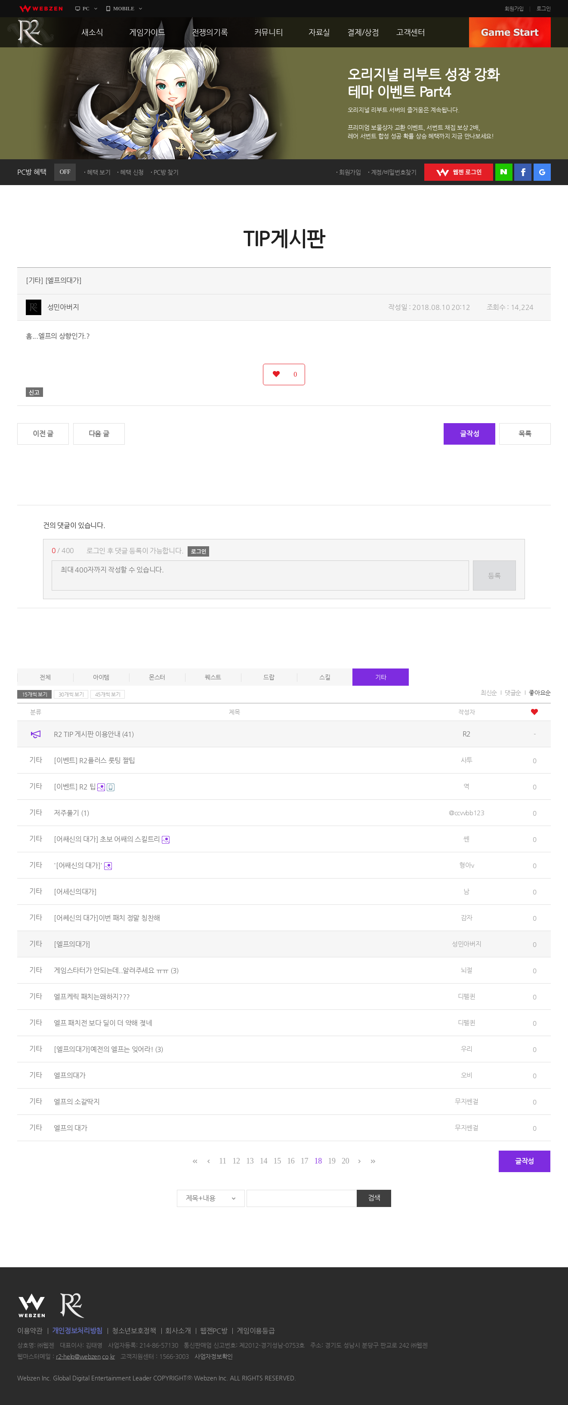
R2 (30, 32)
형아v (466, 865)
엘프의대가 (70, 1075)
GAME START (510, 32)
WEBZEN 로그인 (458, 172)
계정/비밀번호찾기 (394, 172)
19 (331, 1161)
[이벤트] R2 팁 (84, 787)
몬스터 (157, 677)
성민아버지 (63, 307)
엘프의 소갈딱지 (77, 1102)
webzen (40, 8)
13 (249, 1161)
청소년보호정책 (134, 1331)
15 (277, 1161)
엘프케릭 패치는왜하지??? (92, 997)
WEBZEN (31, 1305)
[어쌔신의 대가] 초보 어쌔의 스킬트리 (111, 839)
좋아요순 (540, 692)
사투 (466, 760)
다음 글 (99, 434)
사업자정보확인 (213, 1356)
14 (263, 1161)
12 (236, 1161)
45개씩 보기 (107, 694)
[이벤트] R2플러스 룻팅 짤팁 (94, 760)
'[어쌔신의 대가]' (82, 865)
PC (86, 9)
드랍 (268, 677)
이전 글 (43, 434)
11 (222, 1161)
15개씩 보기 (34, 694)
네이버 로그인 (503, 172)
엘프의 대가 (70, 1128)
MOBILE (123, 9)
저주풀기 (71, 813)
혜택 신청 (132, 172)
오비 (466, 1075)
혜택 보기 (99, 172)
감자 (466, 917)
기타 (380, 677)
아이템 (101, 677)
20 (345, 1161)
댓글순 (513, 692)
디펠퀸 (466, 996)
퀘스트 (213, 677)
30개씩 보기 (71, 694)
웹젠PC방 (214, 1331)
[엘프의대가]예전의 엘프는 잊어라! (108, 1049)
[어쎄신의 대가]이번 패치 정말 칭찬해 (107, 918)
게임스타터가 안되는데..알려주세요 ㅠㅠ (116, 970)
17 (304, 1161)
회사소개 (178, 1331)
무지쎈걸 (466, 1101)
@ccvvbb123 (467, 812)
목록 (525, 434)
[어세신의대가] (75, 892)
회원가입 (514, 9)
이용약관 (30, 1331)
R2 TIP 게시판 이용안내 (94, 734)
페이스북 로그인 (522, 172)
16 (290, 1161)
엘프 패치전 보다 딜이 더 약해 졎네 (103, 1023)
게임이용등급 (256, 1331)
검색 (374, 1198)
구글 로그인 (542, 172)
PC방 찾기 (166, 172)
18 (318, 1161)
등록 (494, 576)
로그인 (544, 9)
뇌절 (466, 970)
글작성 (469, 434)
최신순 (489, 692)
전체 (45, 677)
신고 (34, 392)
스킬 (324, 677)
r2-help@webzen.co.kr (85, 1356)
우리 (466, 1048)
